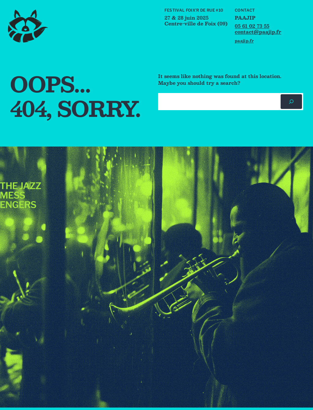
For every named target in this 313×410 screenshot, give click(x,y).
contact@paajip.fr (258, 32)
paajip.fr (244, 40)
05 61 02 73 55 (252, 26)
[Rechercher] (291, 101)
